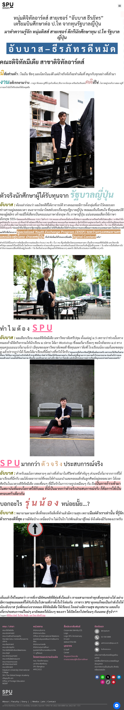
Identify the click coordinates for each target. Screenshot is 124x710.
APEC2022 (37, 669)
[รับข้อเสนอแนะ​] (97, 649)
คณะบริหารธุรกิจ (8, 647)
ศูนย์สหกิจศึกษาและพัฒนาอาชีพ (44, 650)
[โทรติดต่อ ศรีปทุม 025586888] (111, 22)
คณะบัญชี (6, 653)
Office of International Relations (46, 636)
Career (66, 652)
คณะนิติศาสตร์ (7, 667)
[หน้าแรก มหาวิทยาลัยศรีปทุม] (7, 693)
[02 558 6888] (97, 637)
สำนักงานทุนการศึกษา (41, 647)
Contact (51, 701)
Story (24, 701)
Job (43, 701)
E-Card (66, 639)
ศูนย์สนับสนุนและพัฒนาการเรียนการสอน (46, 640)
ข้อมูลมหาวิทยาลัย (71, 656)
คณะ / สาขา (8, 626)
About (5, 701)
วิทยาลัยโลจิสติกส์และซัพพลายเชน (14, 650)
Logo (66, 633)
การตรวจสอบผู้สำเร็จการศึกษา (76, 659)
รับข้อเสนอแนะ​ (106, 649)
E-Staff (66, 649)
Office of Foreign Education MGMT (13, 682)
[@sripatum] (97, 631)
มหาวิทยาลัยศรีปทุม (37, 615)
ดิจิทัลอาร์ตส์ (12, 615)
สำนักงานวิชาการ (39, 630)
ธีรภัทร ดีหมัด (23, 615)
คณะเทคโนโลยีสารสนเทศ (11, 659)
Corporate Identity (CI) (73, 630)
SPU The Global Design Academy (15, 675)
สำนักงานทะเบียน (39, 633)
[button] (120, 6)
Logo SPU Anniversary (73, 636)
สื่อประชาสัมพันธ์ (72, 626)
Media (36, 701)
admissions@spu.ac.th (109, 643)
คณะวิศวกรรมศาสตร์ (9, 656)
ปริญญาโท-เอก (7, 678)
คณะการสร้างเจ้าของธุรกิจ (11, 636)
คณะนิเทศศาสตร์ (8, 633)
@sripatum (105, 631)
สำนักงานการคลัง (39, 644)
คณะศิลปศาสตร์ (8, 644)
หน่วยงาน (38, 626)
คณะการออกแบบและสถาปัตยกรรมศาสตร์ (9, 663)
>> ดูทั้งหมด (37, 653)
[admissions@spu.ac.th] (97, 643)
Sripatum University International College (15, 671)
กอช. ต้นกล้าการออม (40, 660)
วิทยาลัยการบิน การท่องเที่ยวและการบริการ (15, 640)
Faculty (15, 701)
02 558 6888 (106, 637)
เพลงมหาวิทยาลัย (70, 642)
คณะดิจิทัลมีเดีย (8, 630)
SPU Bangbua (38, 666)
